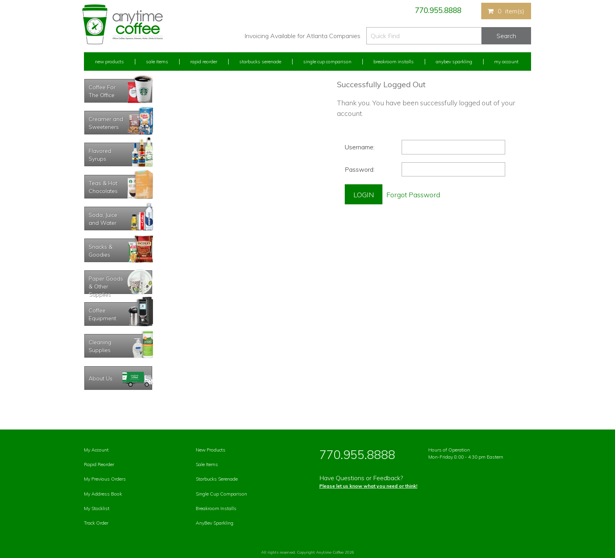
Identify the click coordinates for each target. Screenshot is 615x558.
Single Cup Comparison (327, 61)
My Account (506, 61)
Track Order (96, 523)
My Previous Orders (105, 479)
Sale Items (157, 61)
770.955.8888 (438, 10)
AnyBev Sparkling (214, 523)
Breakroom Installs (393, 61)
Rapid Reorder (203, 61)
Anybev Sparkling (454, 61)
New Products (109, 61)
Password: (360, 169)
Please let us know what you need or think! (368, 486)
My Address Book (103, 494)
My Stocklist (96, 508)
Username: (360, 147)
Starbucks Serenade (260, 61)
